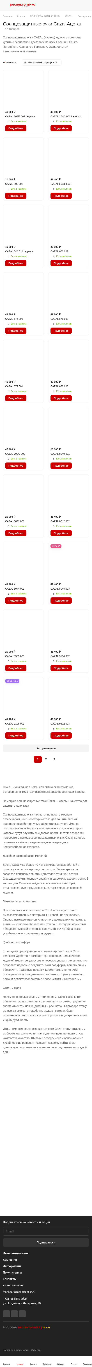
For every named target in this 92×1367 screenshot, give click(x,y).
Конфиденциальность (15, 1350)
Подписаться (46, 1242)
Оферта (36, 1350)
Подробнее (15, 128)
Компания (10, 1259)
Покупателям (12, 1272)
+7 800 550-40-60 (13, 1285)
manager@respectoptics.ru (19, 1291)
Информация (12, 1266)
